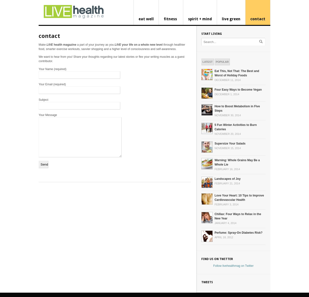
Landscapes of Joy (228, 179)
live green (231, 19)
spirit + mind (200, 19)
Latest (208, 61)
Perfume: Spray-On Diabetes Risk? (239, 232)
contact (257, 19)
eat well (146, 19)
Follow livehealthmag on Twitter (233, 266)
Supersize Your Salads (230, 143)
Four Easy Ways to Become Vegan (238, 89)
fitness (170, 19)
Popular (222, 61)
